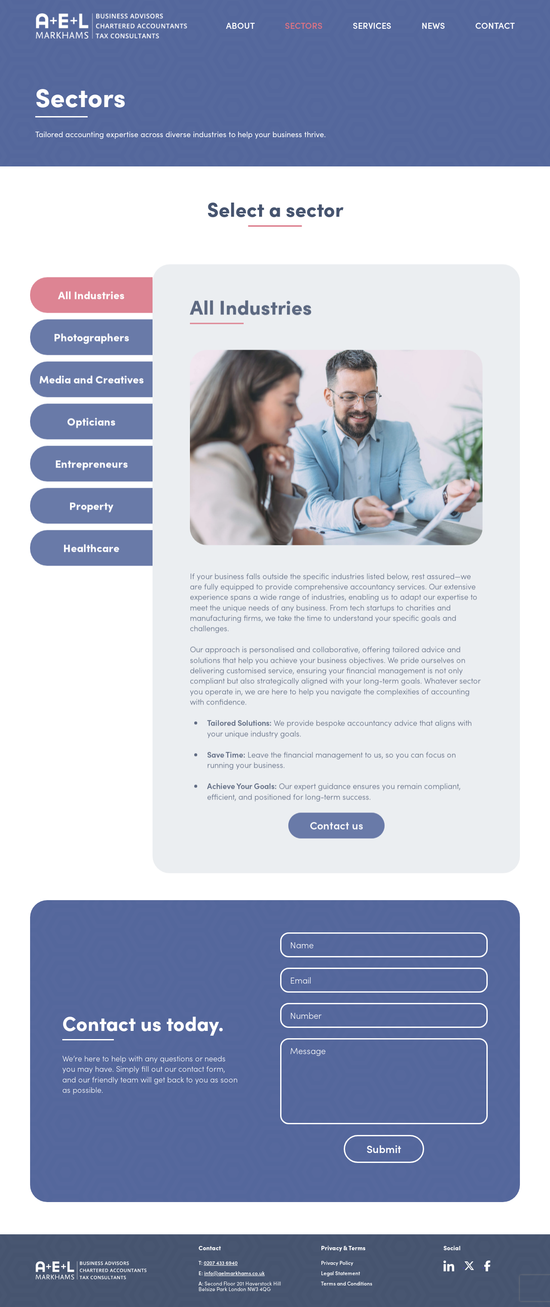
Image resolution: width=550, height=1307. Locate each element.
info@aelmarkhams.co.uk (234, 1272)
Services (372, 25)
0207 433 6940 (221, 1262)
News (433, 25)
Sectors (304, 23)
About (240, 25)
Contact (495, 25)
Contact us (336, 854)
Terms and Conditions (346, 1283)
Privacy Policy (337, 1262)
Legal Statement (340, 1272)
